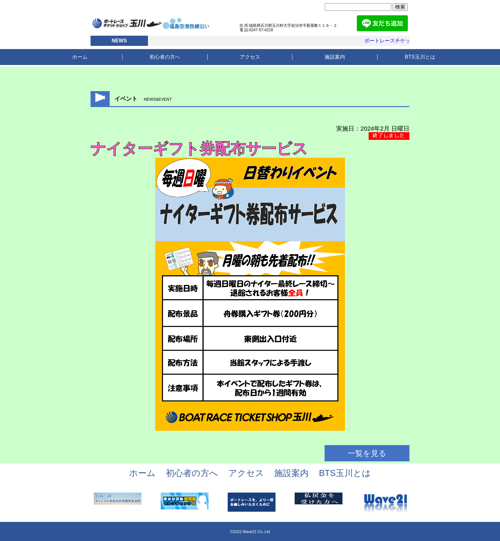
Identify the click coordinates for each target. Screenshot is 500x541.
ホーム (79, 57)
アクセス (250, 57)
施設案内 (335, 57)
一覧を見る (367, 453)
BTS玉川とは (420, 57)
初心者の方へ (165, 57)
